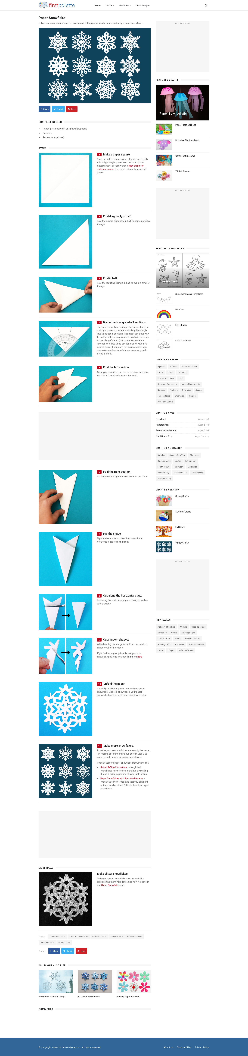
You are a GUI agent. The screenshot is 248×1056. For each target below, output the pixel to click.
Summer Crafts (183, 511)
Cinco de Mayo (164, 461)
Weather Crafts (47, 942)
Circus (160, 372)
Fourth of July (163, 467)
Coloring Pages (188, 633)
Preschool (161, 419)
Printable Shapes (134, 937)
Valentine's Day (164, 478)
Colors (171, 372)
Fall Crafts (180, 527)
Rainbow (179, 309)
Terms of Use (184, 1047)
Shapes (198, 390)
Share (44, 109)
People (160, 650)
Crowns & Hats (164, 639)
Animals (173, 367)
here (139, 656)
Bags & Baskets (198, 627)
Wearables (179, 396)
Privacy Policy (202, 1047)
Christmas (194, 455)
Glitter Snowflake (110, 885)
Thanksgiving (197, 473)
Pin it (72, 109)
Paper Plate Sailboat (185, 125)
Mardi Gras (192, 467)
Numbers (161, 390)
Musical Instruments (191, 384)
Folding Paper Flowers (128, 996)
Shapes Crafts (116, 937)
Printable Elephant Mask (187, 140)
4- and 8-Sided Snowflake (113, 767)
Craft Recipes (143, 5)
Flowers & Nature (192, 639)
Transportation (164, 396)
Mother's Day (163, 473)
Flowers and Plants (166, 378)
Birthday (161, 455)
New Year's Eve (180, 473)
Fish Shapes (181, 325)
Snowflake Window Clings (52, 996)
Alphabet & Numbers (166, 627)
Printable (174, 390)
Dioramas (182, 372)
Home (98, 5)
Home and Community (167, 384)
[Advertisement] (182, 48)
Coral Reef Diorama (185, 156)
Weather (192, 396)
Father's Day (190, 461)
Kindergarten (162, 425)
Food (181, 378)
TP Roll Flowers (183, 171)
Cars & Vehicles (183, 340)
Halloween (178, 467)
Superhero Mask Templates (189, 294)
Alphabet (161, 367)
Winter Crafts (64, 942)
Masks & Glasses (196, 644)
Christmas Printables (78, 937)
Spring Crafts (182, 496)
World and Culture (165, 402)
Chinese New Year (177, 455)
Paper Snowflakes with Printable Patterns (121, 778)
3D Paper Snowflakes (89, 996)
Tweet (58, 109)
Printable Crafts (99, 937)
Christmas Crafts (57, 937)
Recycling (186, 390)
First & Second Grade (166, 430)
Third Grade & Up (164, 436)
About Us (168, 1047)
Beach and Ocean (189, 367)
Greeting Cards (164, 644)
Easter (178, 461)
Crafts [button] (110, 5)
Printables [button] (125, 5)
